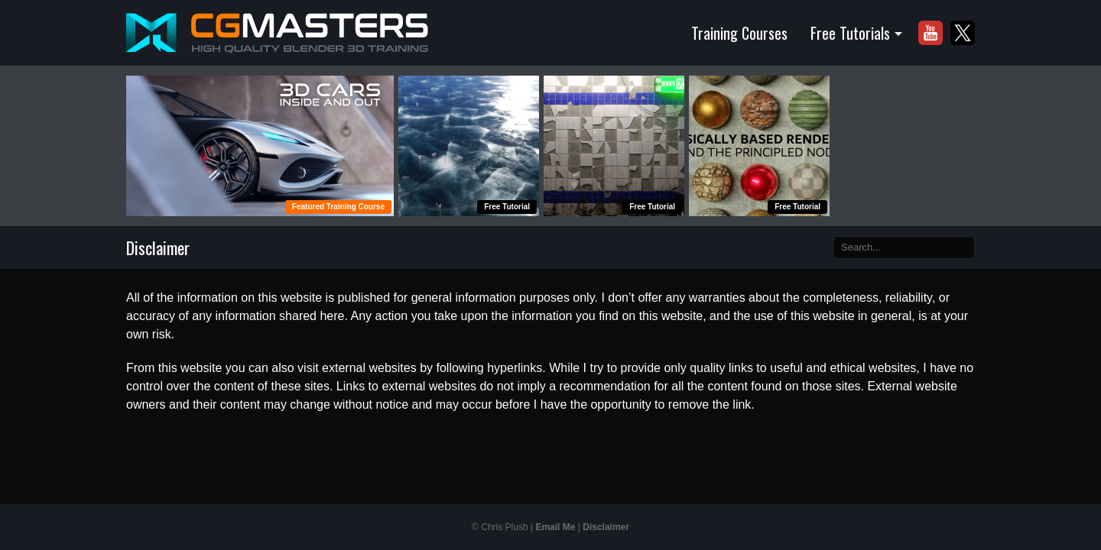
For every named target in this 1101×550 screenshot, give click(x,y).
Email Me (555, 527)
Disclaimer (606, 527)
